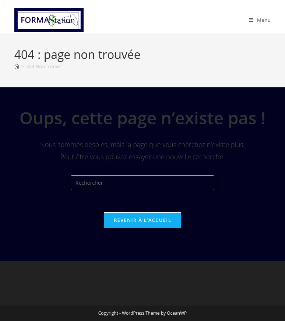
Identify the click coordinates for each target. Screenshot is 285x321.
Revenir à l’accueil (142, 220)
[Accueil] (16, 66)
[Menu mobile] (260, 20)
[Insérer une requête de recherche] (142, 182)
